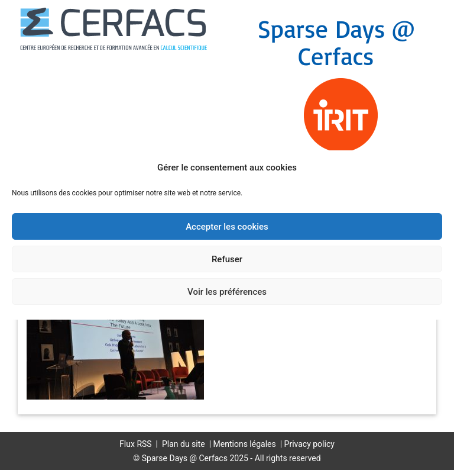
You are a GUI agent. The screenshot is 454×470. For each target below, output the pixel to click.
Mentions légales (244, 444)
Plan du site (183, 444)
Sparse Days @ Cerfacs (336, 42)
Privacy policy (309, 444)
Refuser (227, 259)
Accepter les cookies (227, 226)
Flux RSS (135, 444)
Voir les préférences (227, 291)
